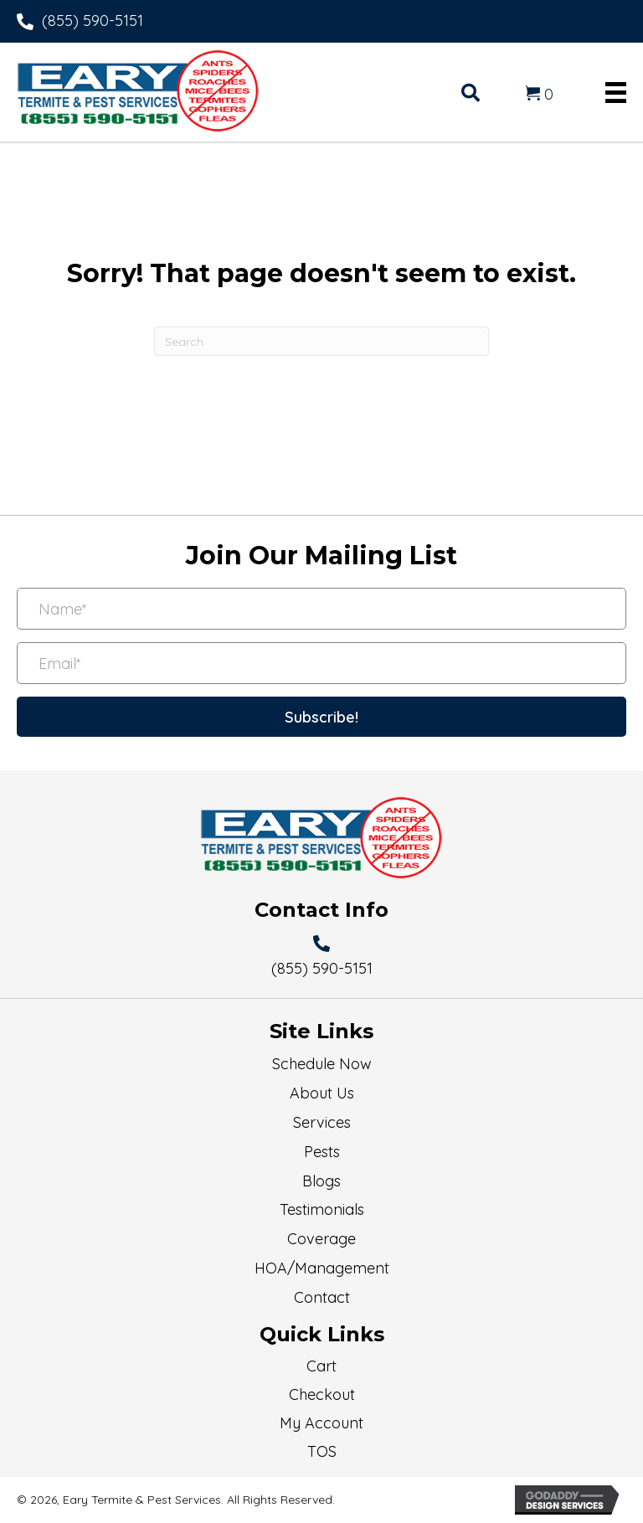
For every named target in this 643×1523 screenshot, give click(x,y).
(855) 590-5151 (92, 20)
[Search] (321, 341)
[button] (321, 717)
